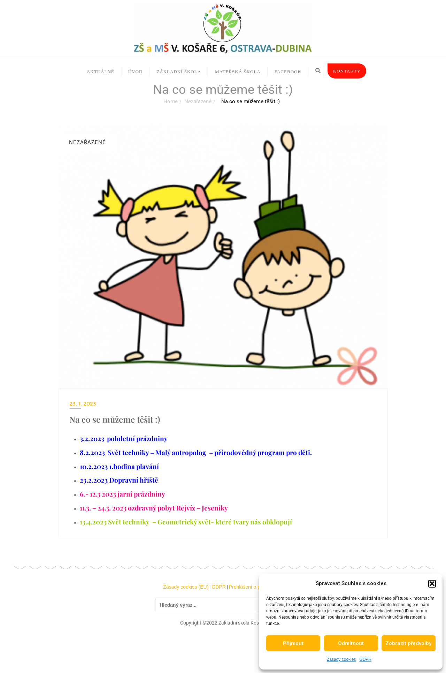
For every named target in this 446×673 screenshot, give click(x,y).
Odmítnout (351, 643)
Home (170, 101)
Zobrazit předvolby (408, 643)
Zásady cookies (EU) (185, 587)
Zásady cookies (341, 659)
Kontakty (347, 71)
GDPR (365, 659)
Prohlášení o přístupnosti (256, 587)
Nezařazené (198, 101)
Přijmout (293, 643)
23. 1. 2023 (82, 403)
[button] (432, 583)
